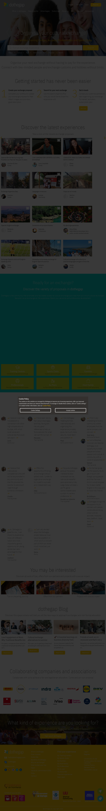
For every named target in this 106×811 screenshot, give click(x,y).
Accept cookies (70, 410)
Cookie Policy (46, 406)
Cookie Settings (35, 410)
